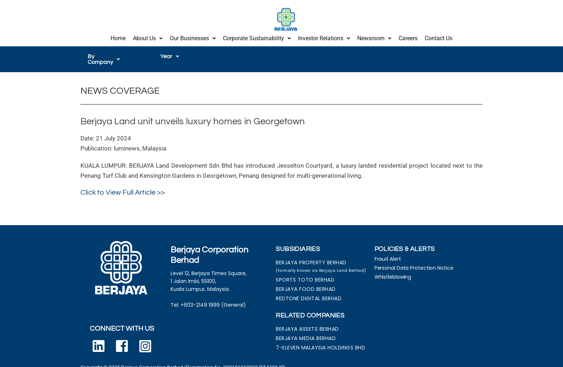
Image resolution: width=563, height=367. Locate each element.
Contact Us (438, 36)
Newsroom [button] (374, 36)
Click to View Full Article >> (122, 184)
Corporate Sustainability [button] (257, 36)
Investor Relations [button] (324, 36)
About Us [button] (148, 36)
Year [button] (169, 53)
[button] (147, 37)
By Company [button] (108, 53)
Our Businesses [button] (193, 36)
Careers (408, 36)
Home (118, 36)
